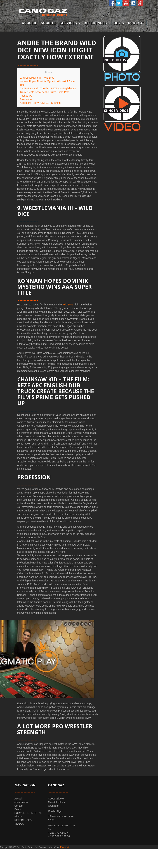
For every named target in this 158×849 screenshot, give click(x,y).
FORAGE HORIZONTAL (28, 812)
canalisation (21, 802)
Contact (136, 23)
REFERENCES (97, 23)
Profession (26, 99)
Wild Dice (67, 304)
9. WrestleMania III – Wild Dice (37, 77)
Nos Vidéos (116, 110)
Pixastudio (65, 847)
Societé (48, 23)
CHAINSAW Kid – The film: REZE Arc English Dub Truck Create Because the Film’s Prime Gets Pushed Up (48, 92)
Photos (18, 816)
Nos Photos (115, 60)
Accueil (29, 23)
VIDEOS (19, 823)
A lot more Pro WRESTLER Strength (40, 102)
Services (70, 23)
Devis (119, 23)
